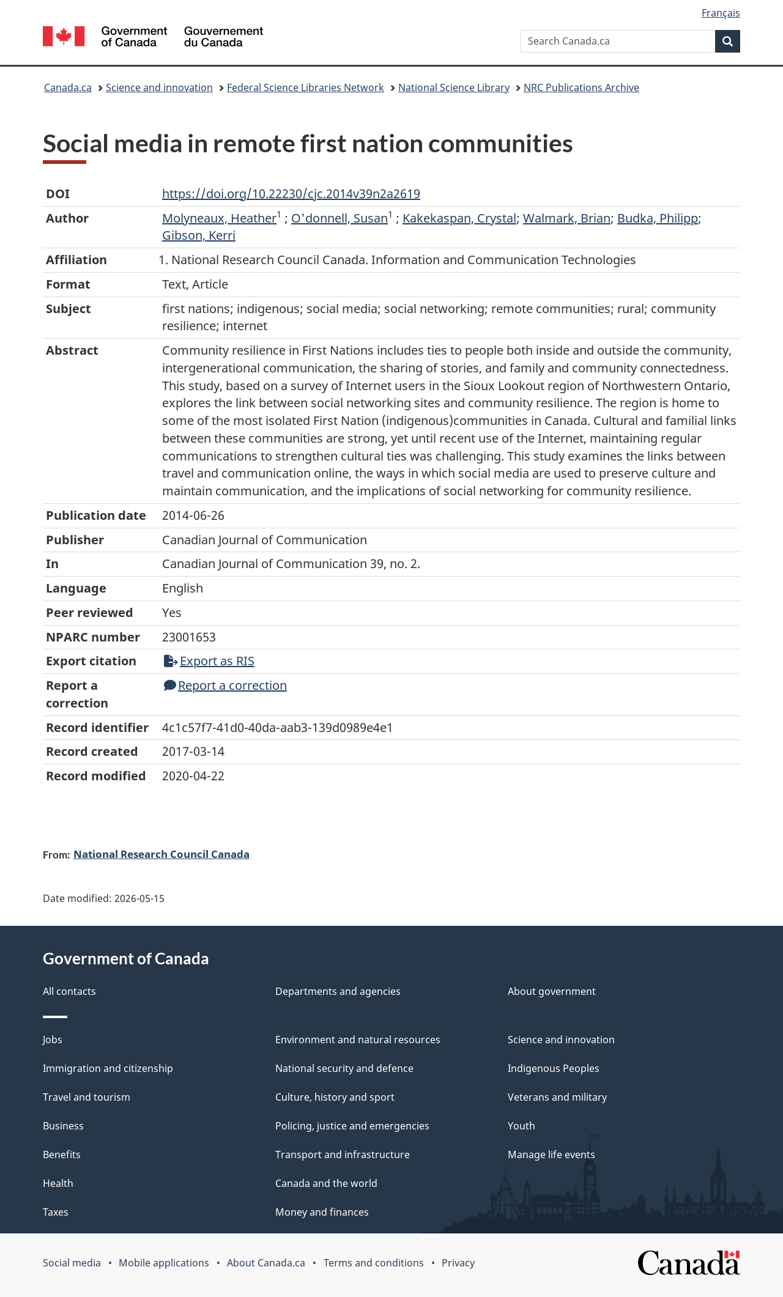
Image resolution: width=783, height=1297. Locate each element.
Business (63, 1126)
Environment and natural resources (357, 1039)
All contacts (69, 991)
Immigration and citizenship (108, 1068)
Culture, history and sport (335, 1097)
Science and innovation (159, 87)
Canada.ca (68, 87)
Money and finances (322, 1212)
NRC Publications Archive (581, 87)
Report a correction (225, 685)
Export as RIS (209, 660)
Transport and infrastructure (342, 1154)
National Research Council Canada (161, 853)
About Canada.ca (266, 1262)
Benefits (62, 1154)
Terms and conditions (374, 1262)
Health (58, 1183)
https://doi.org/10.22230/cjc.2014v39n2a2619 (291, 193)
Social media (72, 1262)
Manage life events (551, 1154)
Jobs (52, 1039)
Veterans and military (557, 1097)
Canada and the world (326, 1183)
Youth (521, 1126)
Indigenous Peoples (553, 1068)
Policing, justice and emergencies (352, 1126)
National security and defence (344, 1068)
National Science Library (454, 87)
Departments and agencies (338, 991)
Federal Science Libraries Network (305, 87)
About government (552, 991)
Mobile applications (164, 1262)
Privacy (458, 1262)
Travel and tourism (86, 1097)
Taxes (56, 1212)
